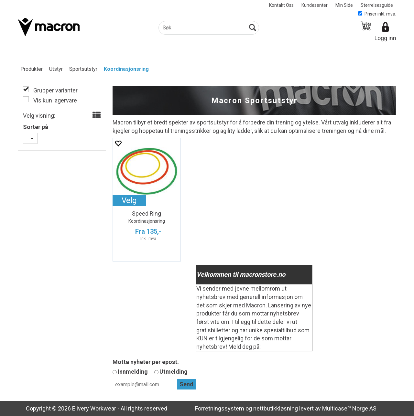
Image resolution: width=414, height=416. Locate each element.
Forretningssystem (219, 408)
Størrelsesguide (377, 5)
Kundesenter (314, 5)
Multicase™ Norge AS (349, 408)
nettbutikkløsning (275, 408)
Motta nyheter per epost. (146, 361)
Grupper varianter (55, 90)
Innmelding (133, 371)
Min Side (344, 5)
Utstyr (56, 69)
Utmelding (173, 371)
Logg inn (385, 38)
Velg (129, 200)
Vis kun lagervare (54, 100)
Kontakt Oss (281, 5)
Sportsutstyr (83, 69)
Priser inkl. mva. (377, 13)
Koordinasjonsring (126, 69)
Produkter (31, 69)
